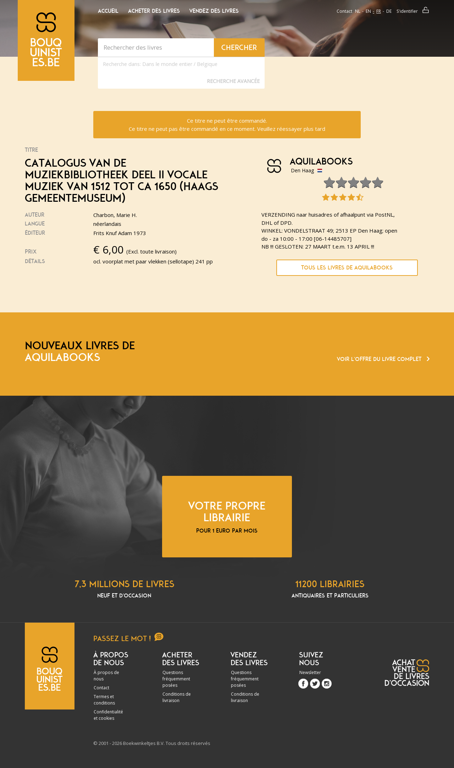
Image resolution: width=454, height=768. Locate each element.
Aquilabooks (321, 162)
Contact (344, 11)
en (368, 11)
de (389, 11)
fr (378, 11)
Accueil (108, 11)
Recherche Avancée (233, 81)
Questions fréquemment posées (176, 678)
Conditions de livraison (176, 697)
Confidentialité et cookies (108, 715)
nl (357, 11)
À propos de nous (106, 675)
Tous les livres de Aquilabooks (347, 268)
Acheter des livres (154, 11)
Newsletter (310, 672)
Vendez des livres (214, 11)
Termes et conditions (104, 700)
